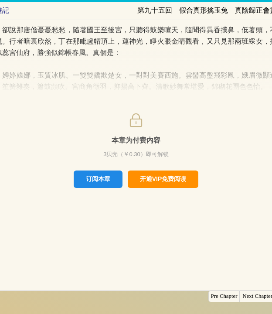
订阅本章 (98, 178)
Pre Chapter (224, 296)
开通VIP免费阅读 (163, 178)
